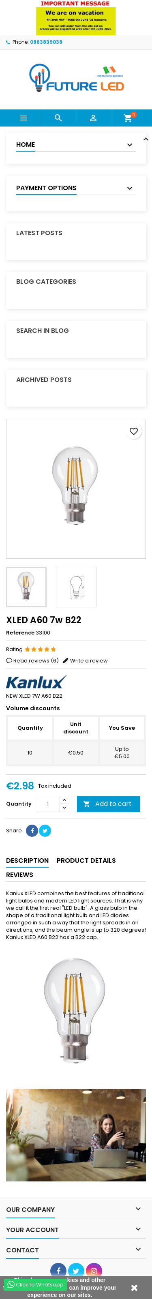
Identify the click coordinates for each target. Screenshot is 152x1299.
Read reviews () (36, 661)
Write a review (89, 661)
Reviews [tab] (19, 874)
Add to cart (107, 803)
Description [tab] (27, 860)
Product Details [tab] (86, 860)
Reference (20, 633)
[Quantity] (48, 804)
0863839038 (46, 42)
